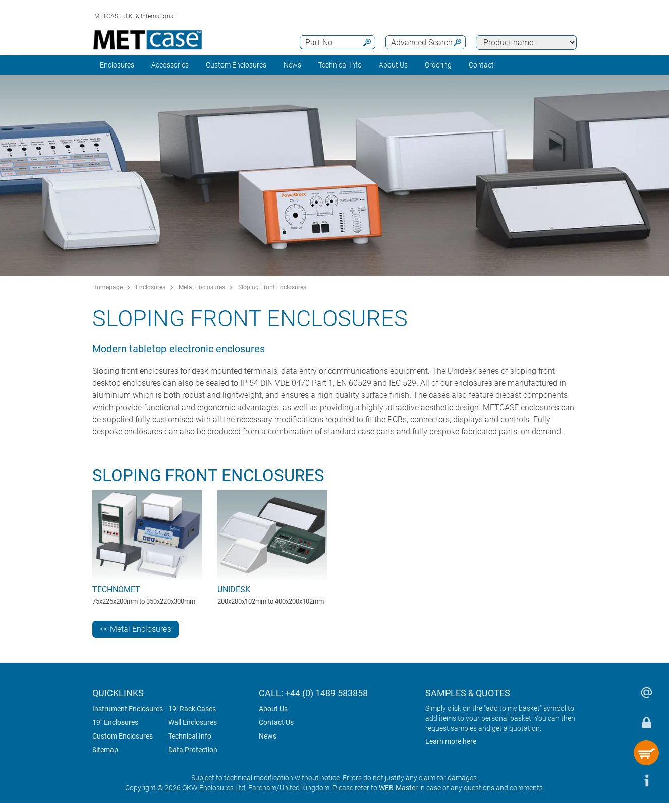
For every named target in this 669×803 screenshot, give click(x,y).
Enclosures (117, 65)
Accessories (170, 65)
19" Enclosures (115, 722)
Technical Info (189, 736)
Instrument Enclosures (127, 709)
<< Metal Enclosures (135, 629)
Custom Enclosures (236, 65)
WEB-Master (398, 788)
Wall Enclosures (192, 722)
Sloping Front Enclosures (272, 287)
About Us (273, 709)
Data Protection (192, 750)
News (292, 65)
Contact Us (276, 722)
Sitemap (105, 750)
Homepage (107, 287)
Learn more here (450, 741)
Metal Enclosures (202, 287)
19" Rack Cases (192, 709)
